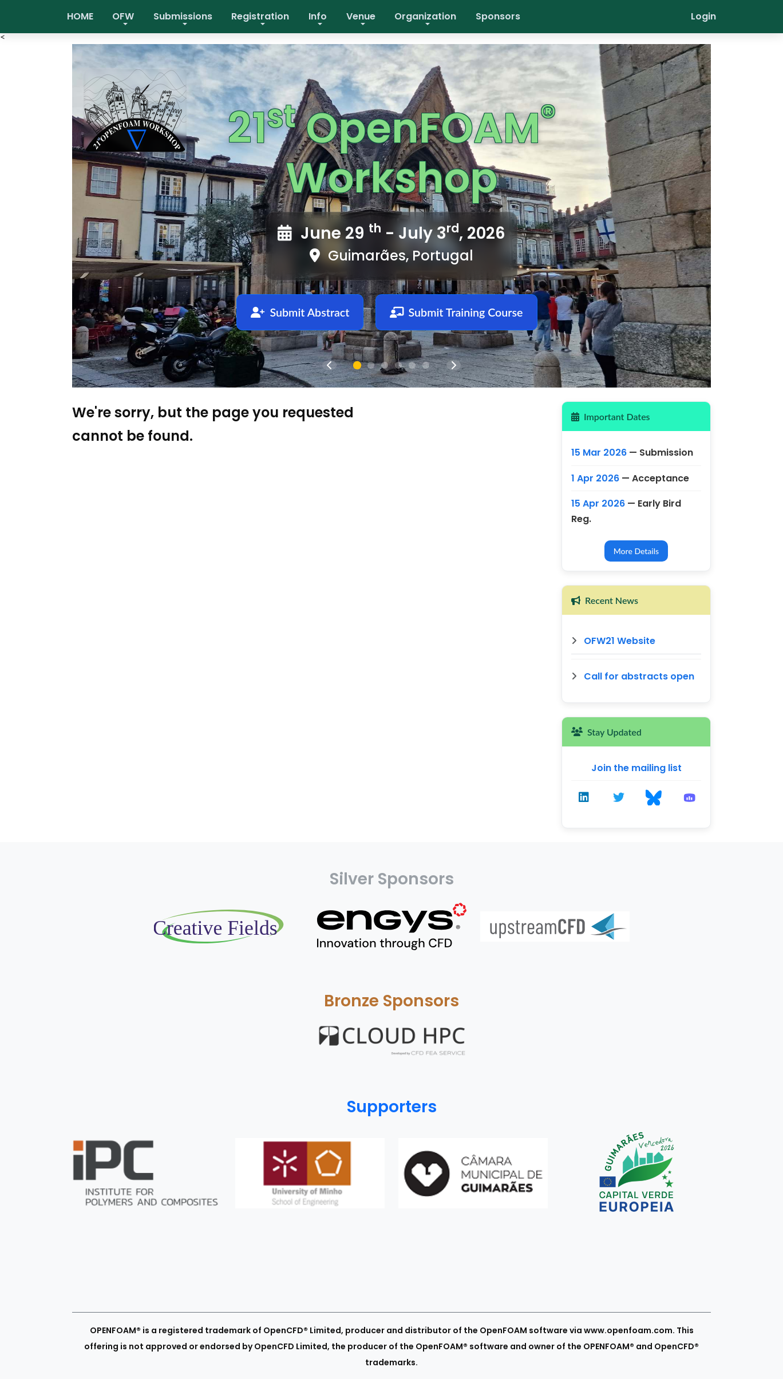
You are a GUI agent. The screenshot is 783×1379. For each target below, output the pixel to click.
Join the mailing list (636, 768)
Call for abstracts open (632, 676)
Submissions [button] (182, 16)
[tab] (357, 365)
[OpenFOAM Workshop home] (140, 115)
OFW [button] (123, 16)
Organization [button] (425, 16)
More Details (636, 551)
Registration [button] (260, 16)
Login (703, 16)
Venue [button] (360, 16)
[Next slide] (453, 365)
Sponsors (498, 16)
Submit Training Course (457, 312)
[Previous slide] (329, 365)
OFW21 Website (613, 640)
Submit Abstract (299, 312)
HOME (80, 16)
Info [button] (318, 16)
